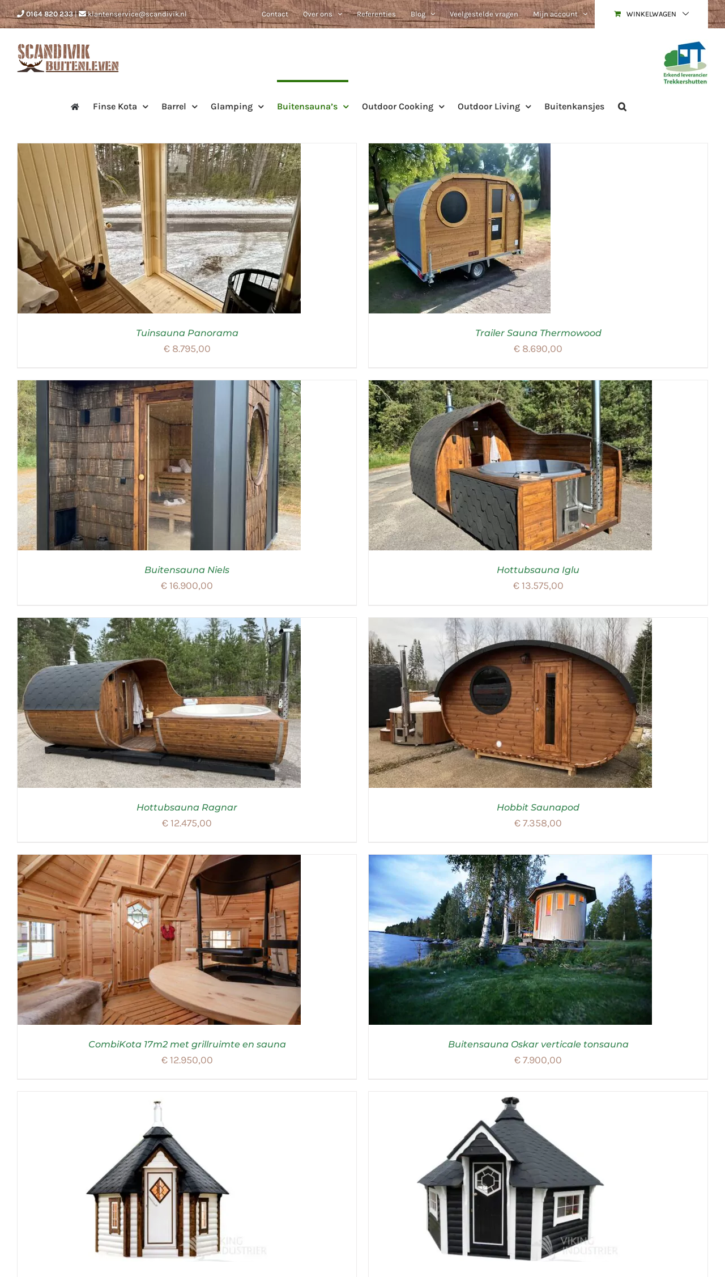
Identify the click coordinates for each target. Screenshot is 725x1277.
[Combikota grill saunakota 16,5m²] (510, 1098)
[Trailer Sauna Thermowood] (460, 150)
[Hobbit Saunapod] (510, 624)
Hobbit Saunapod (538, 807)
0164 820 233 (49, 14)
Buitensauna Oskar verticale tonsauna (538, 1044)
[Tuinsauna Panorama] (159, 150)
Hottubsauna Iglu (538, 570)
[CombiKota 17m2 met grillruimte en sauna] (159, 861)
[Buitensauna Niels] (159, 387)
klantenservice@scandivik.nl (137, 14)
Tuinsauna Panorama (187, 333)
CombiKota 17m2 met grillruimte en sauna (187, 1044)
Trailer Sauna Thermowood (538, 333)
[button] (622, 105)
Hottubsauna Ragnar (187, 807)
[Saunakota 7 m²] (159, 1098)
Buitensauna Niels (186, 570)
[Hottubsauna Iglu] (510, 387)
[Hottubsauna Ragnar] (159, 624)
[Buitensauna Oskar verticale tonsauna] (510, 861)
